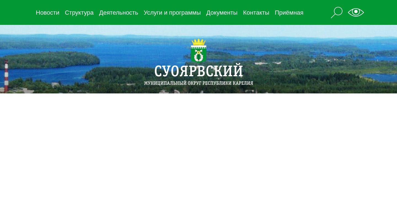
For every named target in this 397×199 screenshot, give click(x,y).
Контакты (256, 12)
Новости (47, 12)
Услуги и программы (172, 12)
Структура (79, 12)
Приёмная (289, 12)
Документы (221, 12)
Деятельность (118, 12)
